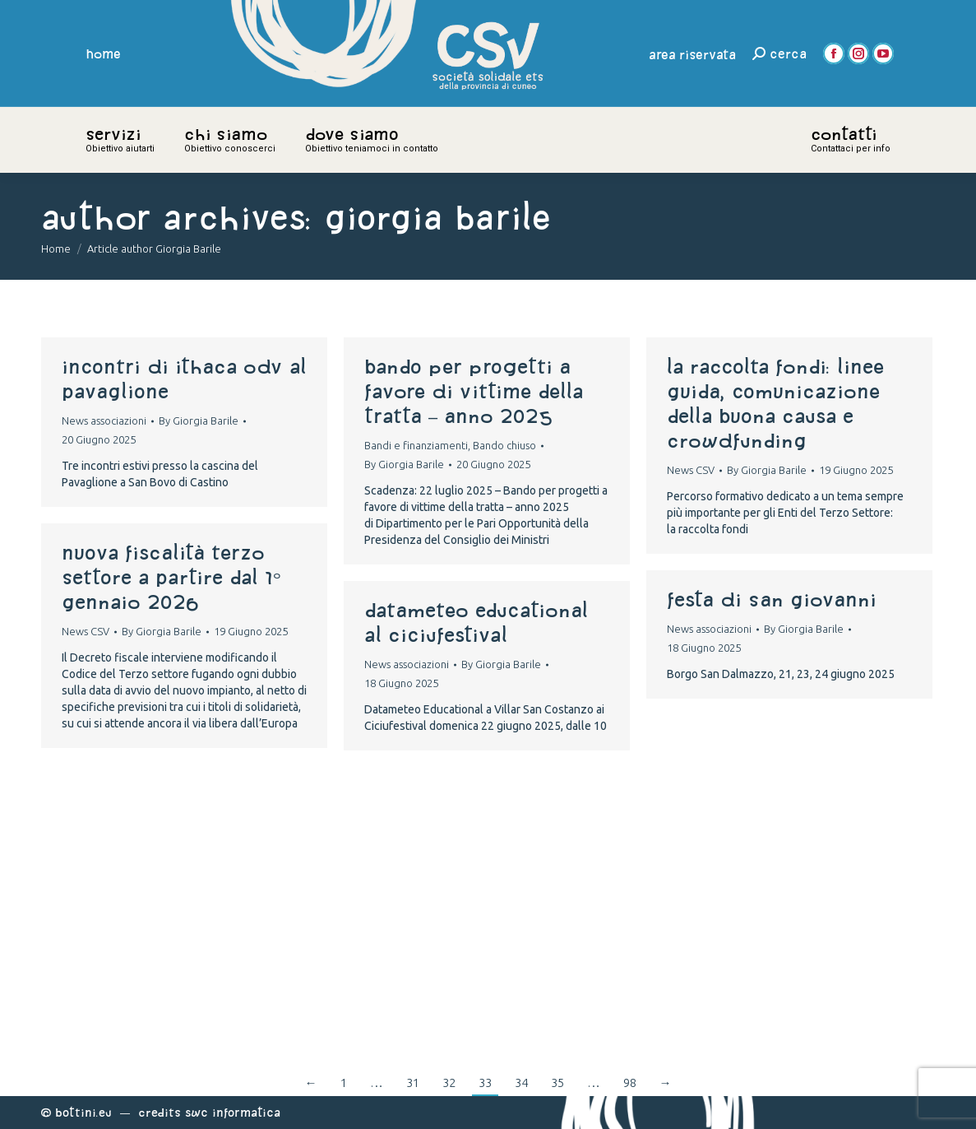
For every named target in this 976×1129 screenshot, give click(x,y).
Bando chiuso (504, 445)
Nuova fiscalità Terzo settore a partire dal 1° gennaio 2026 (172, 576)
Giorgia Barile (437, 217)
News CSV (691, 470)
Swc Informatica (232, 1112)
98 (629, 1083)
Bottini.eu (83, 1112)
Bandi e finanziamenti (416, 445)
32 (449, 1083)
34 (521, 1083)
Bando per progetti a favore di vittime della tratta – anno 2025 (473, 390)
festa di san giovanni (772, 599)
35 (557, 1083)
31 (412, 1083)
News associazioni (104, 420)
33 (485, 1083)
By (198, 420)
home (103, 53)
